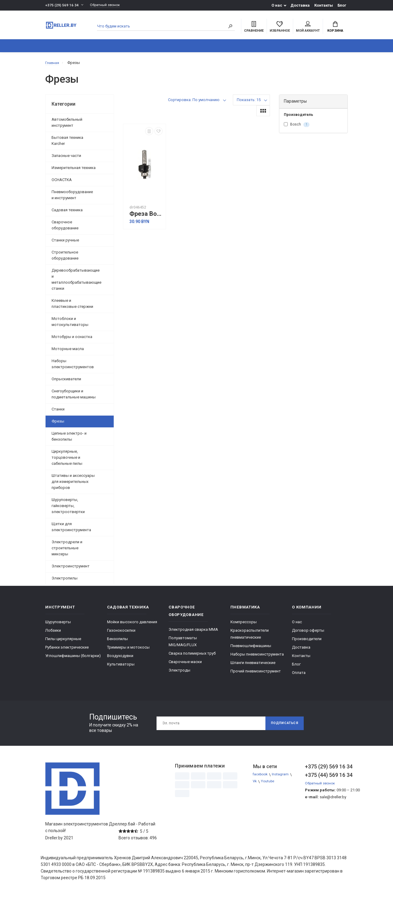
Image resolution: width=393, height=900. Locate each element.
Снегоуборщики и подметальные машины (74, 397)
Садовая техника (67, 213)
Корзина (335, 27)
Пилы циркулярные (63, 642)
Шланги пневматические (252, 666)
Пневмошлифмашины (250, 649)
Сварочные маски (185, 665)
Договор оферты (308, 633)
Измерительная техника (74, 171)
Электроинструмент (71, 569)
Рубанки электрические (67, 650)
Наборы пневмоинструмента (257, 657)
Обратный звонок (108, 5)
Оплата (299, 676)
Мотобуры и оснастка (72, 340)
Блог (342, 5)
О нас (276, 5)
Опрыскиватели (66, 382)
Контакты (323, 5)
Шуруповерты (58, 625)
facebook (261, 778)
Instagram (283, 778)
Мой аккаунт (308, 27)
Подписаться (282, 726)
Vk (255, 785)
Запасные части (66, 159)
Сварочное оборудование (65, 228)
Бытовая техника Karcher (67, 144)
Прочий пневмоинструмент (255, 674)
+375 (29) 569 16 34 (62, 5)
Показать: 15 (249, 103)
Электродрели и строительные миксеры (67, 551)
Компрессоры (243, 625)
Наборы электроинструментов (73, 367)
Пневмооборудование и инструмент (72, 198)
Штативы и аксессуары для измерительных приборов (73, 485)
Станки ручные (65, 243)
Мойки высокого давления (132, 625)
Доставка (300, 5)
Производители (307, 642)
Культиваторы (121, 667)
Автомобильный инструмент (67, 125)
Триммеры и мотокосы (128, 650)
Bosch (296, 128)
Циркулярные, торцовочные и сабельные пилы (67, 460)
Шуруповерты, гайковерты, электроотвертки (68, 509)
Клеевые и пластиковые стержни (72, 307)
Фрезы (58, 424)
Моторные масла (68, 352)
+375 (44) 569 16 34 (326, 778)
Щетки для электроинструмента (71, 530)
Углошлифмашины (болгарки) (73, 659)
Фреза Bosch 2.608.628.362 (146, 217)
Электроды (179, 673)
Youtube (269, 785)
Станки (58, 412)
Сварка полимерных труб (192, 656)
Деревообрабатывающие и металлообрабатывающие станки (76, 282)
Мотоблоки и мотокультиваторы (70, 325)
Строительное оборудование (65, 258)
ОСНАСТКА (62, 183)
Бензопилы (117, 642)
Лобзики (53, 633)
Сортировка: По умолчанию (194, 103)
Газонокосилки (121, 633)
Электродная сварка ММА (193, 632)
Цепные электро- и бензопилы (69, 439)
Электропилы (65, 581)
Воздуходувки (120, 659)
